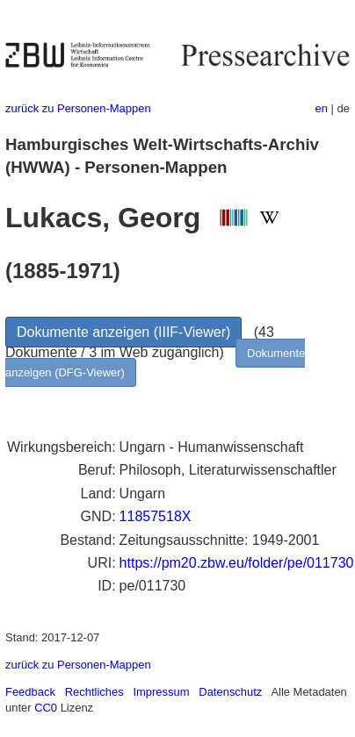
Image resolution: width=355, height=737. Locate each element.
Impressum (161, 691)
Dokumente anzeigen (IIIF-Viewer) (123, 332)
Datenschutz (230, 691)
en (321, 108)
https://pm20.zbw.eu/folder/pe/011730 (237, 562)
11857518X (156, 516)
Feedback (30, 691)
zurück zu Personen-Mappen (78, 108)
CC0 (45, 707)
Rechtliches (94, 691)
